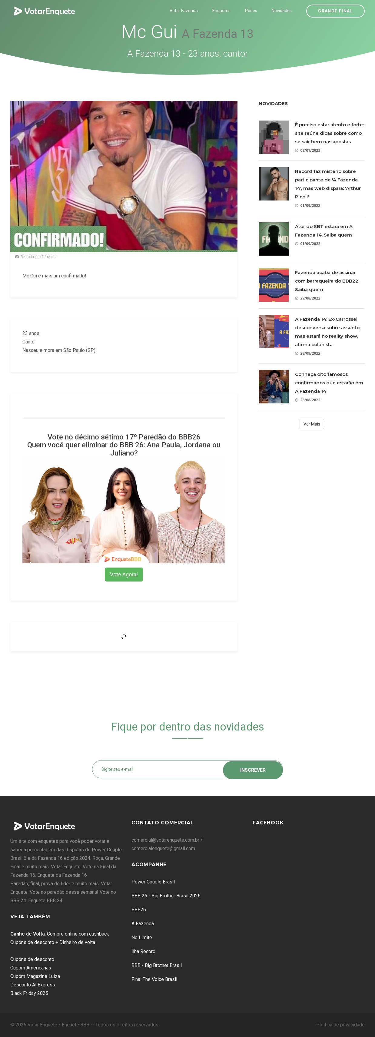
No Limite (141, 937)
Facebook (268, 823)
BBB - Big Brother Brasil (156, 965)
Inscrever (253, 769)
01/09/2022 (307, 205)
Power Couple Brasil (153, 882)
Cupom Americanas (30, 968)
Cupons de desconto (32, 959)
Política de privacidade (340, 1025)
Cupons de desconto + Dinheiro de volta (52, 942)
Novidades (282, 10)
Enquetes (221, 10)
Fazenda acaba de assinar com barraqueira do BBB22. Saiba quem (327, 281)
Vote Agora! (124, 574)
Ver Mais (312, 424)
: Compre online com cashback (59, 934)
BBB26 (138, 910)
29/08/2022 (307, 298)
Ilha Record (143, 951)
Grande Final (335, 10)
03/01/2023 (307, 150)
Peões (251, 10)
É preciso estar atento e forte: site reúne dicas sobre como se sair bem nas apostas (329, 133)
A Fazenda (142, 923)
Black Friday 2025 (29, 993)
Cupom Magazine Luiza (35, 976)
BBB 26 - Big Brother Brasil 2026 (166, 896)
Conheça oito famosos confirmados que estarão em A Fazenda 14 (329, 382)
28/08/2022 (307, 353)
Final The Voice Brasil (154, 979)
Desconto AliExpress (32, 985)
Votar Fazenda (184, 10)
